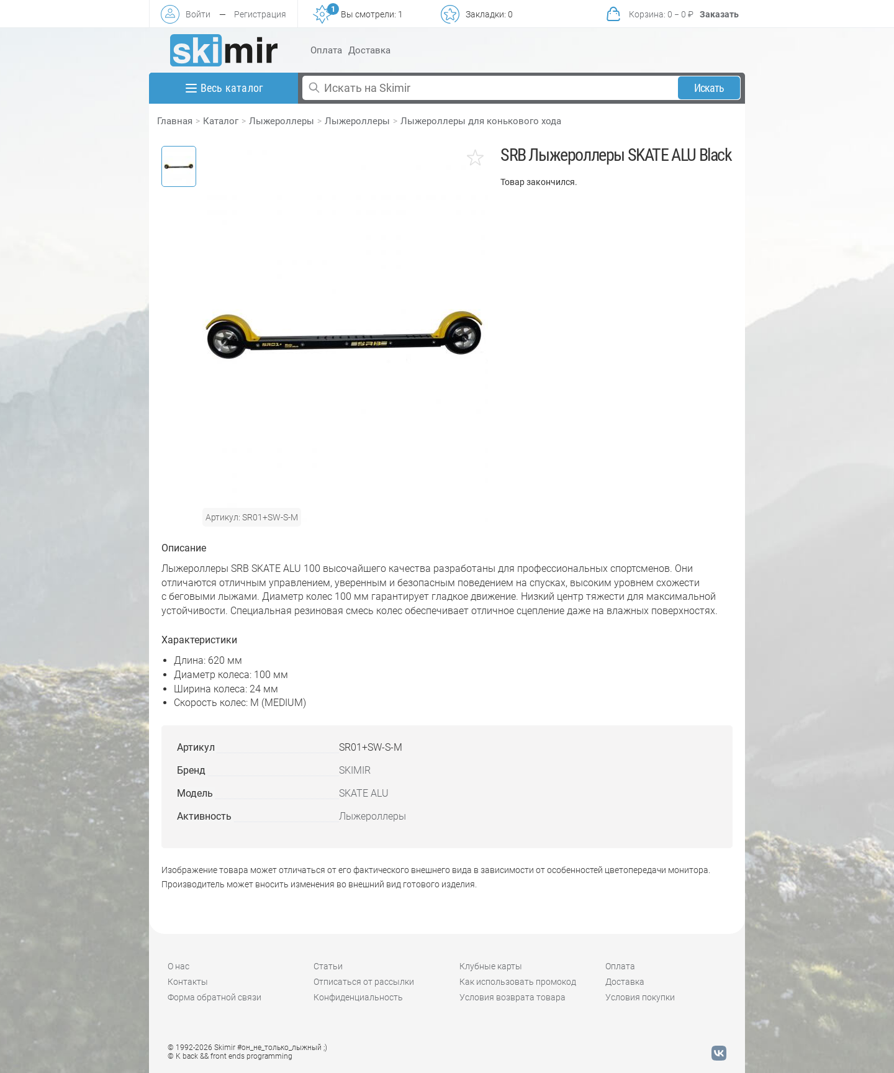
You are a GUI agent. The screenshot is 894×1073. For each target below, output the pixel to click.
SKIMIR (355, 770)
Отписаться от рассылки (364, 982)
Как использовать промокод (517, 982)
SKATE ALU (364, 793)
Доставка (369, 50)
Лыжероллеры (281, 121)
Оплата (326, 50)
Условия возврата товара (512, 997)
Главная (174, 121)
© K (230, 1056)
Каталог (220, 121)
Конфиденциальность (358, 997)
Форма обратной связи (214, 997)
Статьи (328, 966)
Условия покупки (640, 997)
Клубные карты (490, 966)
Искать (709, 87)
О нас (178, 966)
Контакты (188, 982)
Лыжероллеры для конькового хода (480, 121)
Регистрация (260, 14)
